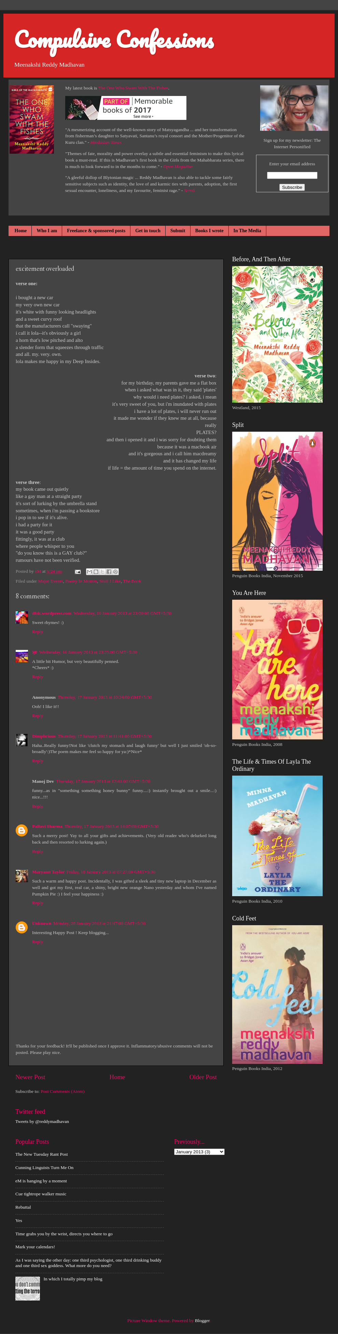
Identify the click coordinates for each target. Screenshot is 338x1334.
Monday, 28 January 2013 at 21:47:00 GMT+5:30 (99, 923)
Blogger (202, 1320)
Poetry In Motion (81, 581)
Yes (18, 1220)
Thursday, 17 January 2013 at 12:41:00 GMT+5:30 (103, 781)
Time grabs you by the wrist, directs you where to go (64, 1233)
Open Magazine (178, 166)
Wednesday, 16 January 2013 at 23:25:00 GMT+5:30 (88, 652)
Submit (177, 230)
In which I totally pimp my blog (72, 1278)
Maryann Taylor (48, 871)
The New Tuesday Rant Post (41, 1154)
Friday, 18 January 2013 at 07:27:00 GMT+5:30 (111, 871)
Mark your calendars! (35, 1246)
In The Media (247, 230)
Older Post (203, 1077)
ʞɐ (34, 652)
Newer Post (30, 1077)
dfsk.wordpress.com (51, 613)
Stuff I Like (110, 581)
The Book (132, 581)
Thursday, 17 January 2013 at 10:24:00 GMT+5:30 (105, 697)
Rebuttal (23, 1207)
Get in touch (147, 230)
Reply (37, 631)
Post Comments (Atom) (62, 1091)
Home (21, 230)
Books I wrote (209, 230)
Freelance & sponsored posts (96, 230)
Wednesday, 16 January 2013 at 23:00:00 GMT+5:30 (122, 613)
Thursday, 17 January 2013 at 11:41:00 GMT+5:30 (105, 736)
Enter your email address (292, 163)
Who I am (47, 230)
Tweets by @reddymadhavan (42, 1121)
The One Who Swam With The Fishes (133, 88)
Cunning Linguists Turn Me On (44, 1167)
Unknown (41, 923)
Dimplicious (44, 736)
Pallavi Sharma (47, 826)
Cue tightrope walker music (41, 1193)
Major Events (50, 581)
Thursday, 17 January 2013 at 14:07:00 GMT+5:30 (112, 826)
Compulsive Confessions (113, 39)
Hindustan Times (106, 142)
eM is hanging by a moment (41, 1180)
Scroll (189, 190)
